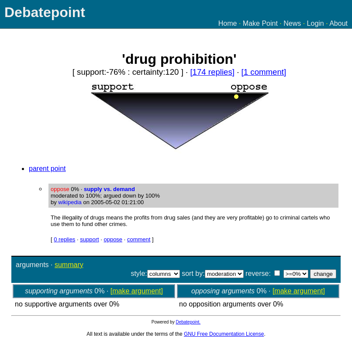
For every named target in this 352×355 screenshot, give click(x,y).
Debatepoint (44, 12)
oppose (113, 239)
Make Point (260, 23)
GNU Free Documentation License (224, 334)
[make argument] (136, 291)
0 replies (64, 239)
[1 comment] (264, 72)
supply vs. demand (109, 189)
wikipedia (69, 202)
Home (227, 23)
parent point (47, 168)
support (89, 239)
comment (138, 239)
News (292, 23)
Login (315, 23)
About (338, 23)
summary (69, 264)
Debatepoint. (188, 322)
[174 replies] (212, 72)
